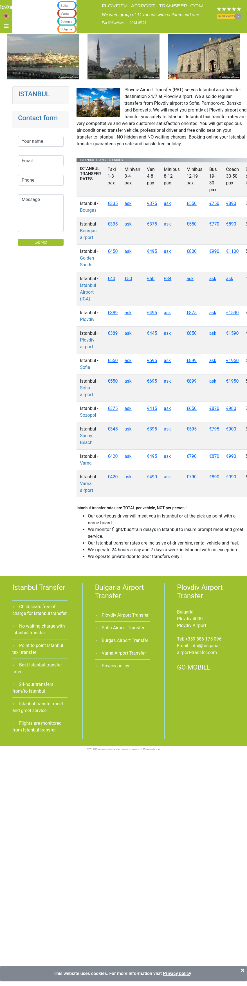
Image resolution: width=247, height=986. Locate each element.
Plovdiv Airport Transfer (125, 615)
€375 (152, 203)
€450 (113, 251)
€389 (113, 312)
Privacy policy (115, 665)
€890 (231, 203)
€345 (113, 429)
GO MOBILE (193, 667)
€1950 (232, 360)
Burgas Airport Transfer (125, 640)
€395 (152, 429)
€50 (128, 278)
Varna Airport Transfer (124, 653)
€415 (152, 408)
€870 (214, 408)
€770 (214, 224)
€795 (214, 429)
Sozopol (88, 415)
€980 (231, 408)
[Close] (243, 970)
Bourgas (88, 210)
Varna (86, 463)
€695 (152, 360)
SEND (41, 242)
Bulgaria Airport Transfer (119, 591)
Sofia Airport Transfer (123, 627)
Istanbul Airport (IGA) (88, 292)
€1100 (232, 251)
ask (128, 203)
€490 (152, 476)
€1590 (232, 312)
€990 (214, 251)
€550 (192, 203)
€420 (113, 456)
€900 (231, 429)
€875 (192, 312)
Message (41, 213)
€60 (150, 278)
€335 (113, 203)
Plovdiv (87, 319)
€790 (192, 456)
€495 (152, 251)
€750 (214, 203)
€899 (192, 360)
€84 (167, 278)
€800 (192, 251)
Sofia (85, 367)
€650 (192, 408)
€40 (111, 278)
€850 (192, 333)
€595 (192, 429)
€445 (152, 333)
